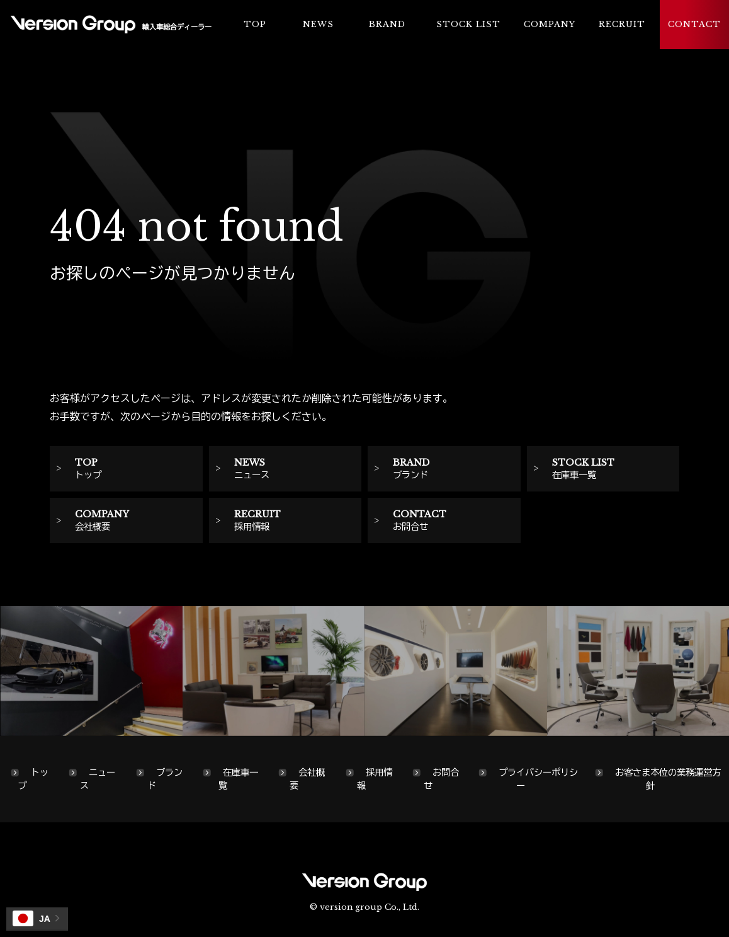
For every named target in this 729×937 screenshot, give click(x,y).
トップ (33, 779)
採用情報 (374, 779)
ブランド (165, 779)
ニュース (97, 779)
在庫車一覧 (238, 779)
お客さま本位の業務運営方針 (668, 779)
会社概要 (307, 779)
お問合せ (441, 779)
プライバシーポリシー (538, 779)
